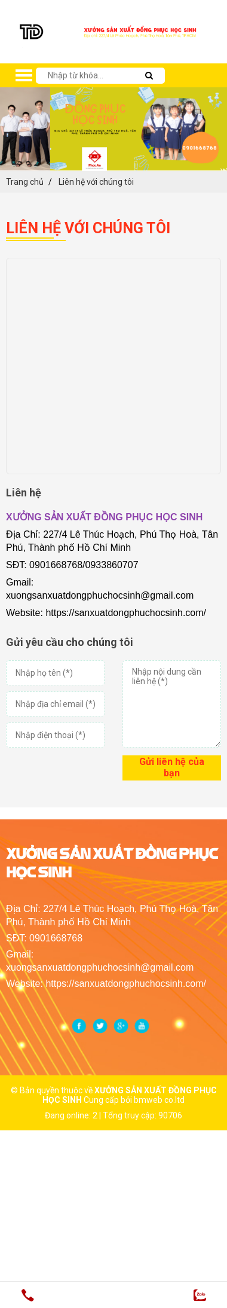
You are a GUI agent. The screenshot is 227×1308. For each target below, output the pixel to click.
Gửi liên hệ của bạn (171, 767)
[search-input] (95, 75)
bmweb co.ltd (159, 1100)
